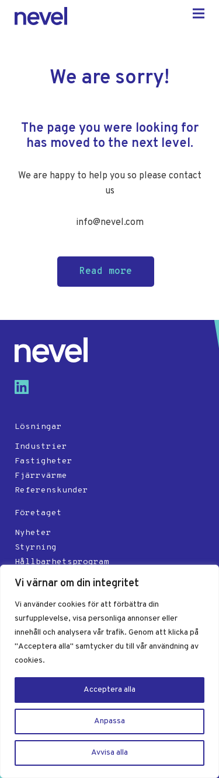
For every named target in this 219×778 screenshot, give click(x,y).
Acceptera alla (109, 690)
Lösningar (38, 427)
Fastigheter (43, 461)
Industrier (41, 447)
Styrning (36, 547)
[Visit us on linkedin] (26, 391)
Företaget (38, 513)
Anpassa (109, 721)
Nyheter (33, 533)
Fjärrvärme (41, 476)
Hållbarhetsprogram (62, 562)
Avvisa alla (109, 753)
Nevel (41, 16)
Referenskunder (51, 490)
